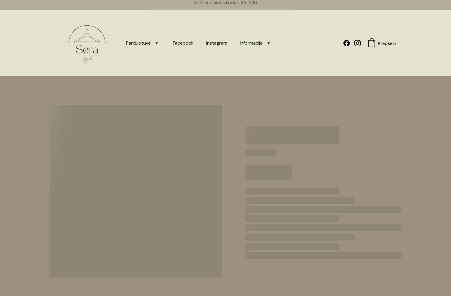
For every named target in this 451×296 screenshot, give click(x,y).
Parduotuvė (138, 36)
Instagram (216, 36)
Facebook (183, 36)
